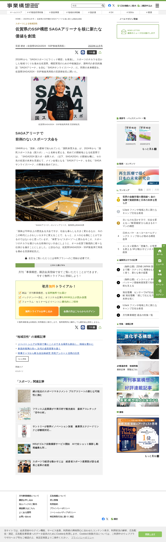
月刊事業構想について (29, 496)
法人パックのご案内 (28, 504)
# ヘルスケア (16, 12)
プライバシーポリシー (60, 508)
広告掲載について (58, 496)
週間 (148, 190)
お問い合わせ (25, 517)
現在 (140, 190)
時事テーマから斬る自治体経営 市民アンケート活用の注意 (48, 353)
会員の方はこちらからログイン (79, 311)
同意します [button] (150, 534)
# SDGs (130, 12)
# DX (111, 12)
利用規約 (54, 504)
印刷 (92, 52)
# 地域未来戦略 (73, 12)
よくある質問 (25, 512)
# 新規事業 (54, 12)
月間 (156, 190)
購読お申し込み (26, 500)
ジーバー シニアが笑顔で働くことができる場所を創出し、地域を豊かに (56, 344)
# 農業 (149, 12)
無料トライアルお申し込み (38, 311)
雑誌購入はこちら (27, 508)
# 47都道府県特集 (35, 12)
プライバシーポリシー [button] (82, 537)
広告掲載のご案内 (126, 6)
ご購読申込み (145, 6)
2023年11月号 (95, 46)
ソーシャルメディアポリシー (63, 512)
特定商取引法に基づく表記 (62, 517)
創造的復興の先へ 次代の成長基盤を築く (39, 348)
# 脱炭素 (92, 12)
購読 (114, 519)
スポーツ (19, 371)
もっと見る (22, 359)
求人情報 (54, 500)
